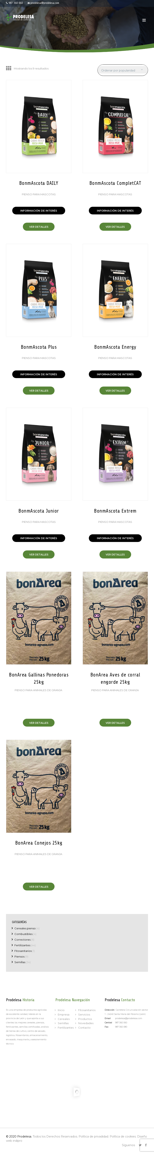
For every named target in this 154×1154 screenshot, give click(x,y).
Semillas (19, 962)
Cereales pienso (25, 928)
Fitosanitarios (23, 950)
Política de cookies (123, 1136)
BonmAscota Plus (39, 347)
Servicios (84, 1014)
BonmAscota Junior (38, 511)
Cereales (64, 1019)
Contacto (84, 1027)
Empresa (63, 1014)
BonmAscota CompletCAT (115, 183)
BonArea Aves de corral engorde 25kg (115, 678)
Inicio (61, 1010)
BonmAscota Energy (115, 347)
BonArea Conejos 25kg (38, 843)
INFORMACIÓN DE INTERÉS (38, 210)
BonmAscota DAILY (38, 183)
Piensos (19, 956)
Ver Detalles (38, 226)
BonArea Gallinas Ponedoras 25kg (38, 678)
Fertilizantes (22, 945)
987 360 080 (121, 1027)
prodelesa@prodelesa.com (44, 2)
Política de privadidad (93, 1136)
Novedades (85, 1023)
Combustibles (23, 934)
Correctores (22, 939)
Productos (85, 1019)
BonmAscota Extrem (115, 511)
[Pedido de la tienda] (122, 70)
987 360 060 (16, 2)
